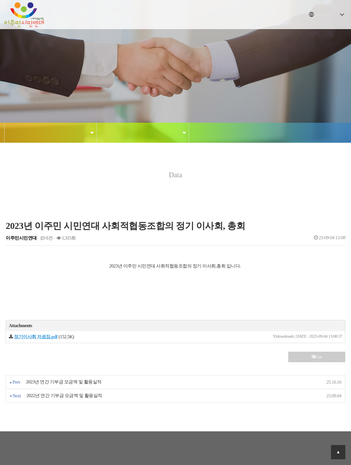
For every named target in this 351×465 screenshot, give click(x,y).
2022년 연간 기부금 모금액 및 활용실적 (64, 395)
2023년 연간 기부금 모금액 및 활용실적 (64, 381)
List (317, 357)
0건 (47, 237)
